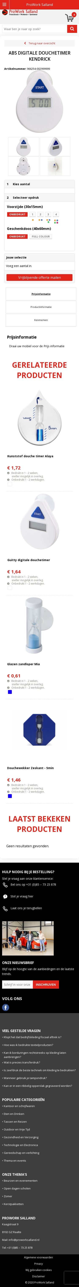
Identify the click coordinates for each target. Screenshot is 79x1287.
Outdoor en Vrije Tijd (17, 1129)
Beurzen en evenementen (20, 1180)
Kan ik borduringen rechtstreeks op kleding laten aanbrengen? (35, 1055)
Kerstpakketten (14, 1204)
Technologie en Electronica (21, 1145)
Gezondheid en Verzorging (21, 1137)
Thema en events (15, 1160)
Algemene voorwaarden (38, 1257)
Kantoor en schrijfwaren (19, 1106)
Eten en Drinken (14, 1114)
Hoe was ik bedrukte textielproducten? (28, 1045)
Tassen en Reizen (15, 1121)
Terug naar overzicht (42, 43)
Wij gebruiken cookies (38, 1270)
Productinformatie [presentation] (41, 306)
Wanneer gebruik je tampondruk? (25, 1078)
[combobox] (35, 29)
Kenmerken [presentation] (41, 320)
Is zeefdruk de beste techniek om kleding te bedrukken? (40, 1070)
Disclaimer (38, 1276)
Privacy (38, 1263)
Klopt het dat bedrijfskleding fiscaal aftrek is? (32, 1037)
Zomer (8, 1196)
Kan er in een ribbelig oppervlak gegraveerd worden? (38, 1086)
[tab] (41, 294)
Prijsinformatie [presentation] (41, 293)
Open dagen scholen (17, 1188)
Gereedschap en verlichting (21, 1153)
